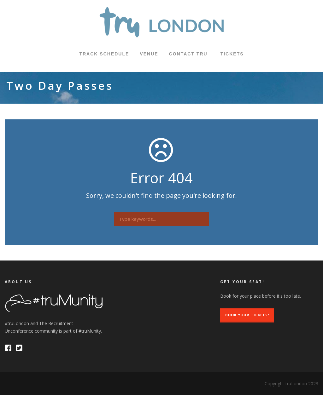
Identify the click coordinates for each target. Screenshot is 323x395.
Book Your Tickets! (247, 314)
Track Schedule (104, 53)
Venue (149, 53)
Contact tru (188, 53)
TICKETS (232, 53)
